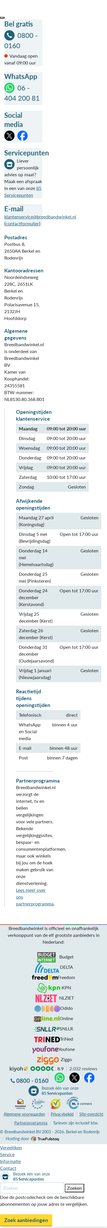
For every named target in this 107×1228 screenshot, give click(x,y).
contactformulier (22, 223)
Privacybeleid (62, 1114)
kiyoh (19, 1069)
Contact (8, 1168)
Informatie (10, 1161)
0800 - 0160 (32, 1080)
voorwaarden (24, 1114)
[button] (2, 18)
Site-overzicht (91, 1114)
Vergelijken (11, 1147)
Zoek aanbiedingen (26, 1220)
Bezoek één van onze (60, 1091)
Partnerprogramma (30, 1122)
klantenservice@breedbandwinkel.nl (40, 216)
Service (7, 1154)
